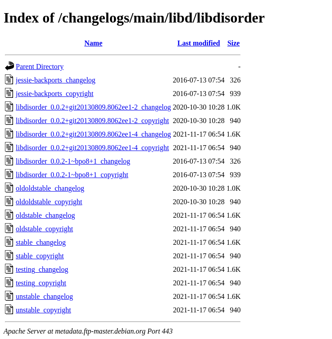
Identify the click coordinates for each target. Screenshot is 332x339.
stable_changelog (41, 242)
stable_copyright (40, 256)
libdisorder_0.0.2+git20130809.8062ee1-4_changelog (93, 134)
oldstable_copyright (44, 229)
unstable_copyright (43, 310)
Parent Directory (40, 66)
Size (233, 43)
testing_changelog (42, 269)
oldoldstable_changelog (50, 188)
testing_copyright (41, 283)
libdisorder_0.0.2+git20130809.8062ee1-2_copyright (92, 120)
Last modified (198, 43)
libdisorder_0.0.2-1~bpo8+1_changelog (73, 161)
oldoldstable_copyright (49, 202)
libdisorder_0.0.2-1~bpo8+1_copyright (72, 175)
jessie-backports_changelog (56, 80)
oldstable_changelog (45, 215)
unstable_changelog (44, 296)
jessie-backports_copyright (54, 93)
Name (93, 43)
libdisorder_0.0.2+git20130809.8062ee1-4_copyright (92, 147)
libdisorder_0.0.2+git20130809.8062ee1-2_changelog (93, 107)
